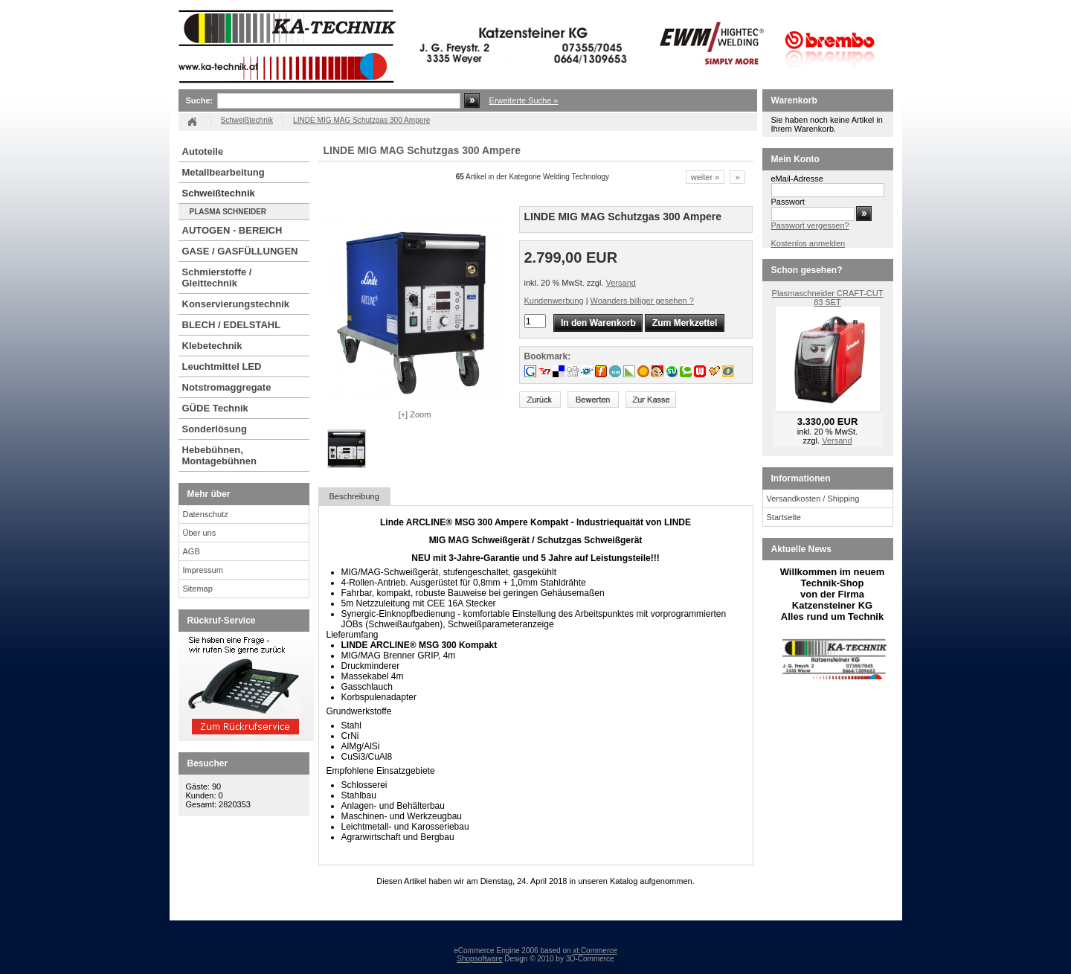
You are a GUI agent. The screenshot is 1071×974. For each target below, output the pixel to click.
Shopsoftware (479, 959)
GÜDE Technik (215, 408)
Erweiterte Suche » (524, 100)
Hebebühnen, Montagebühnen (219, 455)
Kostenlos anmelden (808, 243)
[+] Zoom (415, 414)
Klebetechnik (212, 345)
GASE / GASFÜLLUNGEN (240, 251)
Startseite (784, 517)
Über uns (199, 532)
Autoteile (203, 151)
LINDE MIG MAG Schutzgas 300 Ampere (361, 120)
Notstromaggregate (226, 387)
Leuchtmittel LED (222, 366)
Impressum (203, 570)
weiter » (705, 177)
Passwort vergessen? (810, 225)
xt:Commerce (595, 950)
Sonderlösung (214, 429)
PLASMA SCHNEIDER (228, 212)
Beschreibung (354, 496)
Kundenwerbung (554, 300)
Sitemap (198, 588)
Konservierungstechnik (236, 304)
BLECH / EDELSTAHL (231, 324)
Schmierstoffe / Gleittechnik (217, 277)
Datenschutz (205, 514)
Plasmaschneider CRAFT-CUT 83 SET (828, 298)
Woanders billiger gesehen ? (642, 300)
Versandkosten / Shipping (813, 498)
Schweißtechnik (218, 193)
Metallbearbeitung (223, 172)
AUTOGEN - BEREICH (232, 230)
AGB (191, 551)
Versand (621, 282)
